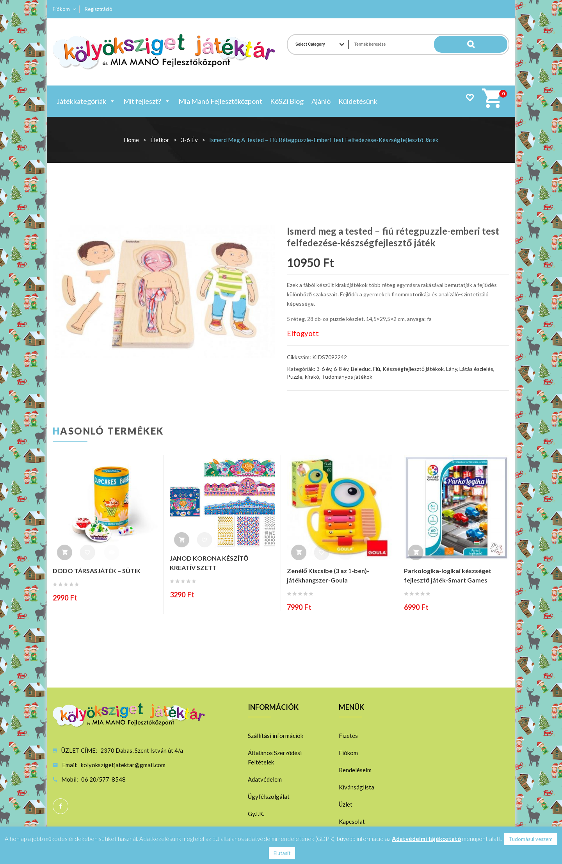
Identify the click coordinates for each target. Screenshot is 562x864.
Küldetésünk (357, 101)
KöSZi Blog (287, 101)
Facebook (60, 806)
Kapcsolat (352, 821)
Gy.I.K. (256, 813)
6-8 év (341, 368)
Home (131, 139)
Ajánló (321, 101)
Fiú (376, 368)
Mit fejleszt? (147, 101)
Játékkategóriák (86, 101)
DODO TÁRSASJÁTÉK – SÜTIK (96, 570)
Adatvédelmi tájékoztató (426, 838)
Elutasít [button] (282, 853)
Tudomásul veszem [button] (531, 839)
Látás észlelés (476, 368)
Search (491, 44)
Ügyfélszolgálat (269, 796)
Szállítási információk (275, 735)
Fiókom (61, 9)
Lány (451, 368)
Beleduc (361, 368)
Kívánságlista (356, 787)
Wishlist (470, 97)
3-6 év (189, 139)
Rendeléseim (355, 769)
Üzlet (345, 804)
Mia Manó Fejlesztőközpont (220, 101)
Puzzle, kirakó (303, 376)
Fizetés (348, 735)
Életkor (159, 139)
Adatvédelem (265, 779)
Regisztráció (98, 9)
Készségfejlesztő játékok (413, 368)
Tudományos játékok (347, 376)
